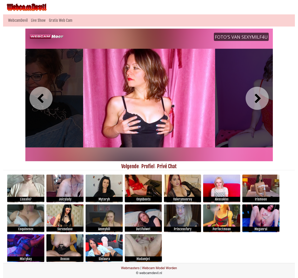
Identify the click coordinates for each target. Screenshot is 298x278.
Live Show (38, 20)
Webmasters (130, 268)
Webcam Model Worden (159, 268)
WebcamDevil (18, 20)
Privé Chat (167, 166)
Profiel (147, 166)
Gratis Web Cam (60, 20)
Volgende (130, 166)
